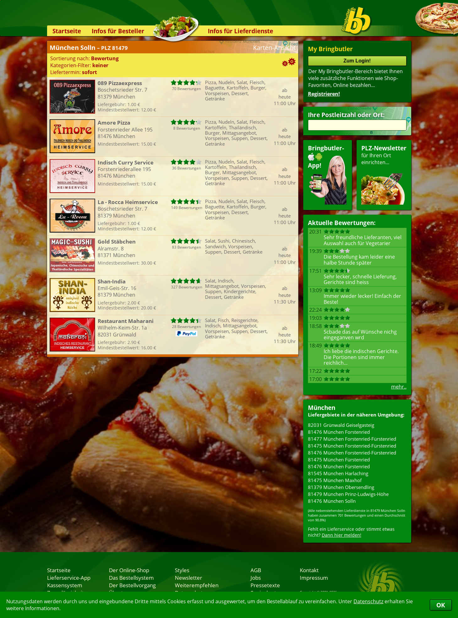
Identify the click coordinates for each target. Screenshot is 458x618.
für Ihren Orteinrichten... (384, 174)
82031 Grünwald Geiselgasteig (341, 425)
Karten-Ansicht (274, 47)
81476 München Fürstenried (339, 466)
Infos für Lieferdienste (240, 31)
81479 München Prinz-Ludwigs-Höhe (348, 494)
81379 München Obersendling (341, 487)
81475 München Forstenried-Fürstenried (352, 446)
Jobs (256, 577)
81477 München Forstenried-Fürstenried (352, 439)
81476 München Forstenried (339, 432)
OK (440, 605)
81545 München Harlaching (338, 473)
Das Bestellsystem (131, 577)
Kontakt (309, 570)
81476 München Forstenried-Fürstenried (352, 452)
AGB (256, 570)
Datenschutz (368, 601)
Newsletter (188, 577)
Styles (182, 570)
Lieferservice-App (68, 577)
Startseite (66, 31)
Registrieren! (324, 93)
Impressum (314, 577)
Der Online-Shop (129, 570)
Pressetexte (265, 585)
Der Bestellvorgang (132, 585)
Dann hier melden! (341, 535)
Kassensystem (64, 585)
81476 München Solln (332, 501)
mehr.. (399, 386)
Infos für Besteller (118, 31)
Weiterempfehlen (196, 585)
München (321, 407)
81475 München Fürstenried (339, 459)
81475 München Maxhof (335, 480)
